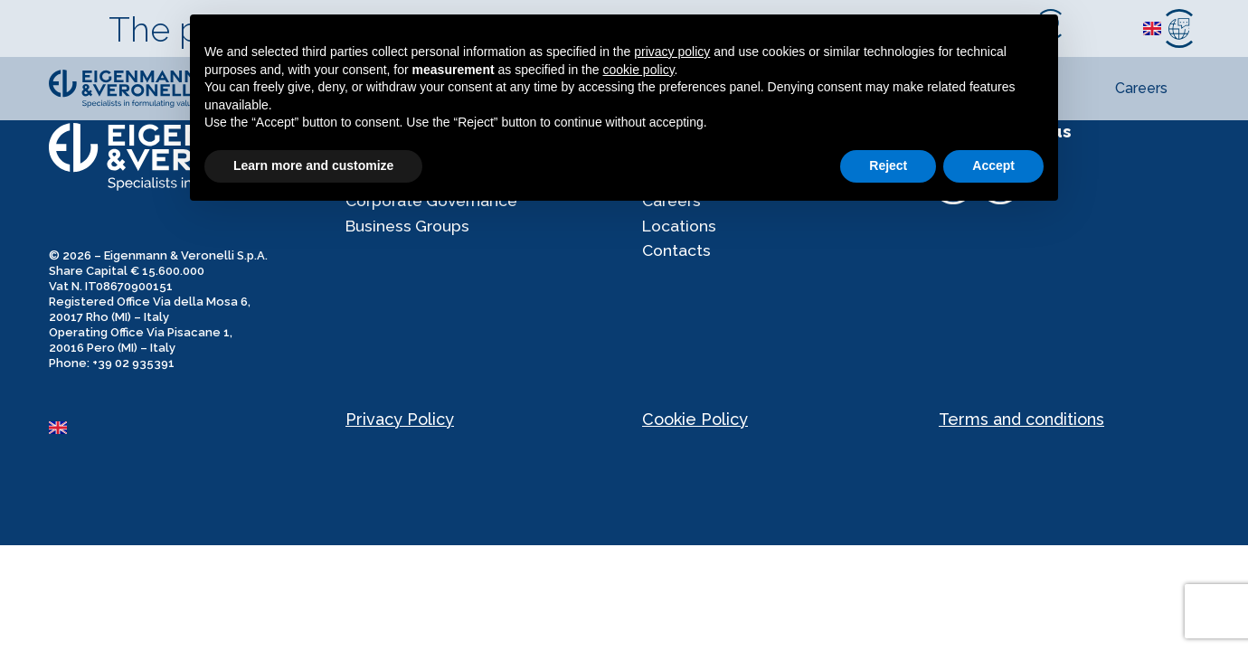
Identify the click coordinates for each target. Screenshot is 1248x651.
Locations (680, 231)
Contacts (677, 258)
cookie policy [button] (638, 69)
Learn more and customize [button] (313, 165)
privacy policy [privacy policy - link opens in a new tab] (672, 51)
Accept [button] (993, 165)
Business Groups (409, 231)
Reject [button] (888, 165)
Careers (1141, 88)
